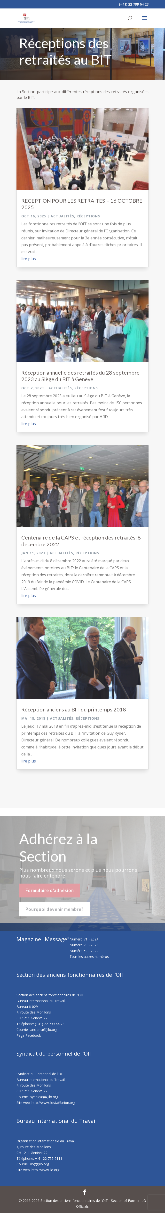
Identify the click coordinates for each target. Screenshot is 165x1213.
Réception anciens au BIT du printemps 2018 (73, 709)
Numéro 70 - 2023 (84, 945)
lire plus (28, 258)
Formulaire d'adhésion (49, 894)
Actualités (62, 216)
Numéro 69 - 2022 (84, 950)
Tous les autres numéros (89, 956)
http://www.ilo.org (45, 1170)
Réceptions (88, 216)
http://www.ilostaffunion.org (53, 1102)
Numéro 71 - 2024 (84, 939)
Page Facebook (28, 1035)
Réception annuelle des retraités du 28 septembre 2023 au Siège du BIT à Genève (80, 375)
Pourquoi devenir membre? (54, 913)
